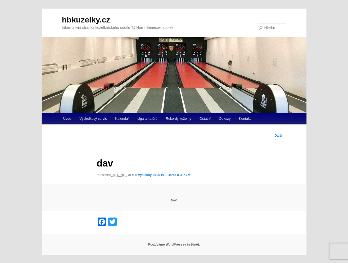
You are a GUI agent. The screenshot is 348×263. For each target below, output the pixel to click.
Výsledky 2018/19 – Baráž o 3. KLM (164, 175)
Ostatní (205, 119)
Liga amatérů (147, 119)
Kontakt (245, 119)
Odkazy (225, 119)
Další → (280, 135)
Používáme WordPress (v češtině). (174, 244)
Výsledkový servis (93, 119)
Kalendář (122, 119)
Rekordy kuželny (178, 119)
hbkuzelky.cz (86, 19)
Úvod (67, 119)
